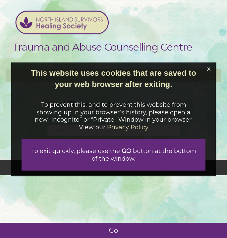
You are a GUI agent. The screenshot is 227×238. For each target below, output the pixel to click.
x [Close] (209, 68)
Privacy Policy (127, 127)
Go (113, 230)
